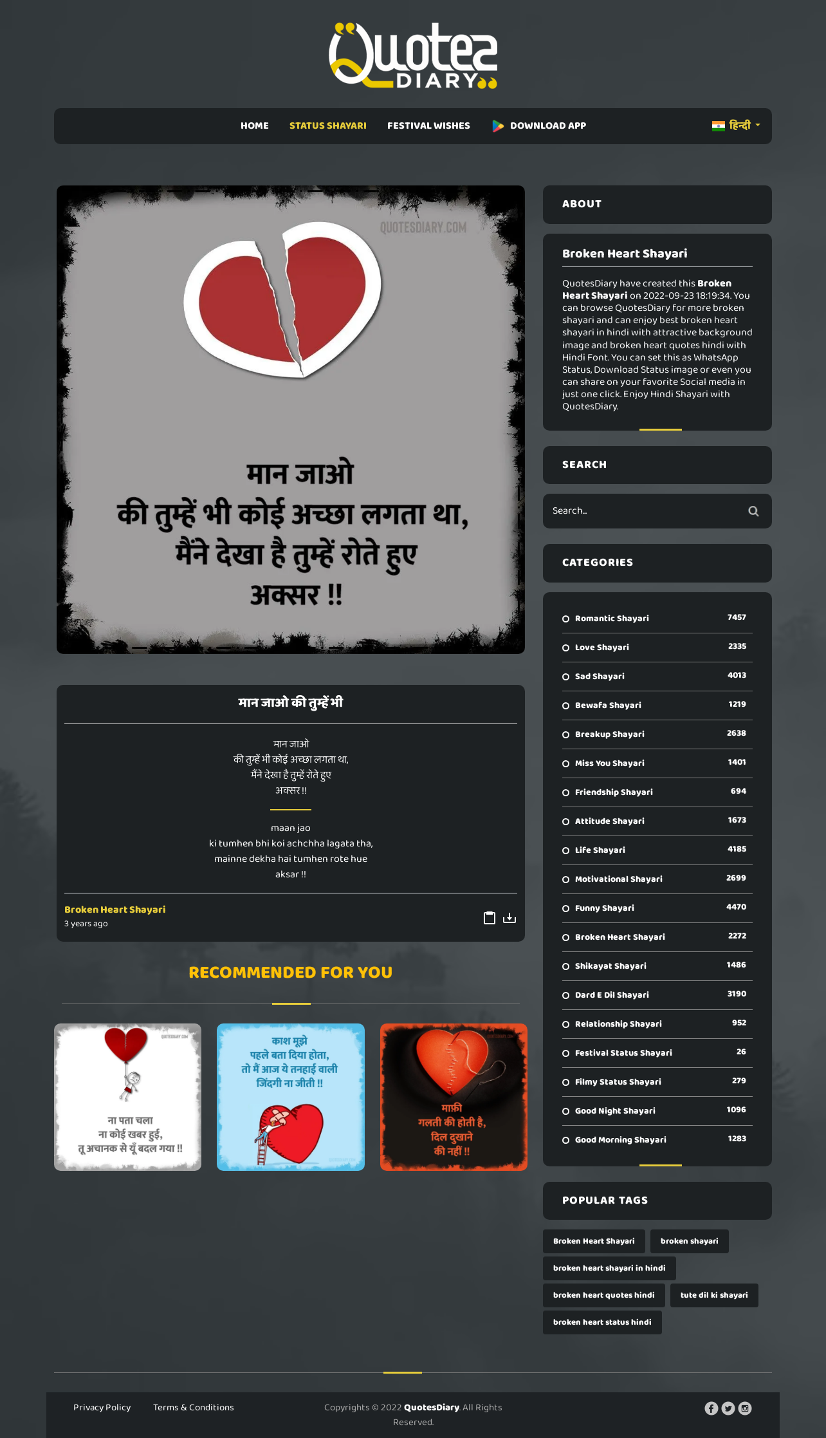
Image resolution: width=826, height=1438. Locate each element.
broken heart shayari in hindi (609, 1268)
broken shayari (690, 1241)
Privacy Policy (102, 1407)
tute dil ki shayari (714, 1295)
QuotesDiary (431, 1407)
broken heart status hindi (602, 1322)
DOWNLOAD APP (538, 126)
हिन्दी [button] (732, 126)
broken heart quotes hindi (604, 1295)
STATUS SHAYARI (328, 126)
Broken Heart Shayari (115, 910)
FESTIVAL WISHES (428, 126)
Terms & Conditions (193, 1407)
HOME (255, 126)
